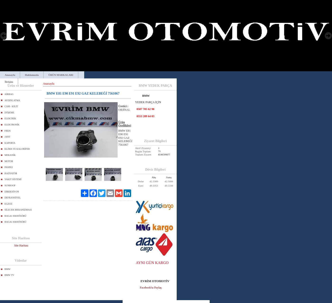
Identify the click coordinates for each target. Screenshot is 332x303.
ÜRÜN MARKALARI (60, 74)
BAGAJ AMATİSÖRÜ (16, 216)
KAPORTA (10, 143)
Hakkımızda (32, 74)
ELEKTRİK (10, 118)
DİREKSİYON (12, 191)
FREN (8, 131)
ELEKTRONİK (12, 124)
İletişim (9, 81)
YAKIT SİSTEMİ (13, 179)
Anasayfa (10, 74)
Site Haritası (21, 245)
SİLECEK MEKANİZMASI (18, 209)
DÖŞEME (9, 112)
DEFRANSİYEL (13, 197)
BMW (7, 269)
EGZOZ (8, 203)
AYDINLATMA (12, 100)
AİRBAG (9, 94)
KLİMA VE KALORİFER (17, 149)
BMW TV (9, 275)
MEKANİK (10, 155)
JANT (7, 136)
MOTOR (9, 161)
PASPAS (9, 167)
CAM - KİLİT (11, 106)
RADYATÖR (11, 173)
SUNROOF (10, 185)
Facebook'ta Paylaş (151, 287)
